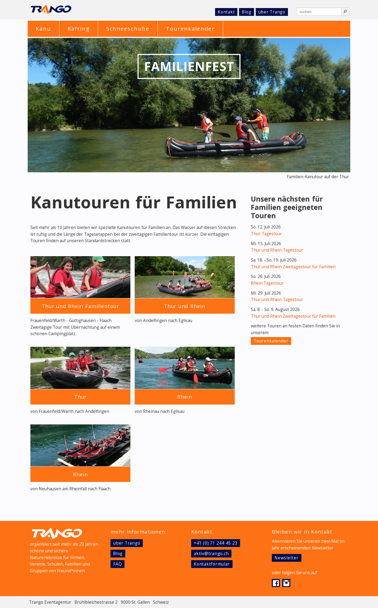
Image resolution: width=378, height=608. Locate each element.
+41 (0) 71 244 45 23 (215, 543)
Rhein (184, 396)
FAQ (117, 564)
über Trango (271, 12)
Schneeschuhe (127, 28)
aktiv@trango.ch (211, 553)
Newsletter (286, 558)
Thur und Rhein (185, 306)
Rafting (78, 28)
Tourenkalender (190, 28)
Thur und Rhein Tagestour (277, 250)
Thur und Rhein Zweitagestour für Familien (293, 267)
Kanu (43, 28)
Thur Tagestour (266, 234)
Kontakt (226, 12)
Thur (80, 396)
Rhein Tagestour (267, 283)
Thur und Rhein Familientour (80, 306)
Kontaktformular (212, 564)
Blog (246, 12)
